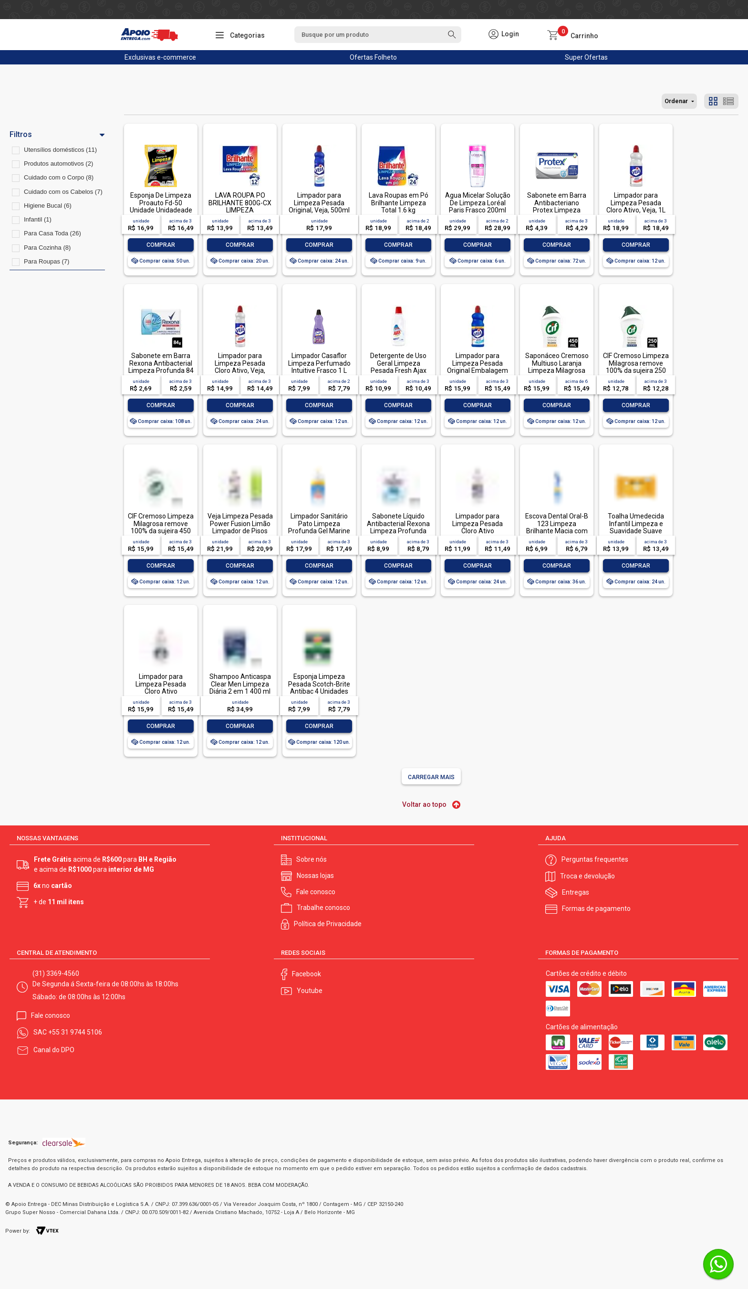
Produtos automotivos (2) (58, 163)
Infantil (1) (38, 219)
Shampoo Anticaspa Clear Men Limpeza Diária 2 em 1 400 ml (240, 684)
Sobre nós (311, 859)
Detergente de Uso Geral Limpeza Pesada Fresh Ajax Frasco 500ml (398, 366)
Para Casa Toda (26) (52, 233)
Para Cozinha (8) (47, 247)
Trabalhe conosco (323, 907)
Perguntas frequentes (594, 859)
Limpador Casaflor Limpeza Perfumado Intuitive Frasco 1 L (319, 363)
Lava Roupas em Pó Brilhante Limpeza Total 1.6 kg (398, 202)
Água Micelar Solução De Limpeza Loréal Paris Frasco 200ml (477, 202)
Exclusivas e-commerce (160, 57)
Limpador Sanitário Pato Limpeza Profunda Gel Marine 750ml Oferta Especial (319, 530)
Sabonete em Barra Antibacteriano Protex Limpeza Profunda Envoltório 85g (557, 210)
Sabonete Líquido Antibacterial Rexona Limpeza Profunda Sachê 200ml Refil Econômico (398, 530)
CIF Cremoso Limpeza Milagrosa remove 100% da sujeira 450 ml (161, 527)
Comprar (160, 245)
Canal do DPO (53, 1050)
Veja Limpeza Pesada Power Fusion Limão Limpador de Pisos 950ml (240, 527)
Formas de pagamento (596, 908)
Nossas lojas (315, 875)
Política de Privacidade (328, 924)
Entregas (575, 892)
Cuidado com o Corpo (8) (59, 177)
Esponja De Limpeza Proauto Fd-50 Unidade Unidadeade (161, 202)
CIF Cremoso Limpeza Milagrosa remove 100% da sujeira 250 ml (636, 366)
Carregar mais (431, 777)
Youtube (309, 990)
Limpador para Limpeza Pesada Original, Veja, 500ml (319, 202)
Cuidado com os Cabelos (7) (63, 191)
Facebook (306, 974)
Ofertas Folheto (373, 57)
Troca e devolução (587, 876)
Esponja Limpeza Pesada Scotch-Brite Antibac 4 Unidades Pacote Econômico (319, 687)
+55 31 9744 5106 (75, 1032)
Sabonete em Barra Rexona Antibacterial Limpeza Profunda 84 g (161, 366)
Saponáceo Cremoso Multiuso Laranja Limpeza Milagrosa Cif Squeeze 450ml (557, 366)
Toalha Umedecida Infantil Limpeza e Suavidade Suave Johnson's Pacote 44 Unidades (636, 530)
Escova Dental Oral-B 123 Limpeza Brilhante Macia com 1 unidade (556, 527)
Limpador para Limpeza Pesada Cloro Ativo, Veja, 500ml (240, 366)
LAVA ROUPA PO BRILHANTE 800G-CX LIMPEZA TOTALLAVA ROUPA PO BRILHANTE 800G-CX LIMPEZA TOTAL (240, 213)
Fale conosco (315, 891)
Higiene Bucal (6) (48, 205)
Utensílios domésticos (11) (60, 149)
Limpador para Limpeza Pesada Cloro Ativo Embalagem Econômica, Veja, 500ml (477, 534)
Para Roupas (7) (46, 261)
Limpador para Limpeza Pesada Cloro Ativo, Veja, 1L (635, 202)
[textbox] (377, 34)
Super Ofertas (586, 57)
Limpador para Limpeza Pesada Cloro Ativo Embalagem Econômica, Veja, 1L (161, 691)
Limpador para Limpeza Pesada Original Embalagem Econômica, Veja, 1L (477, 366)
